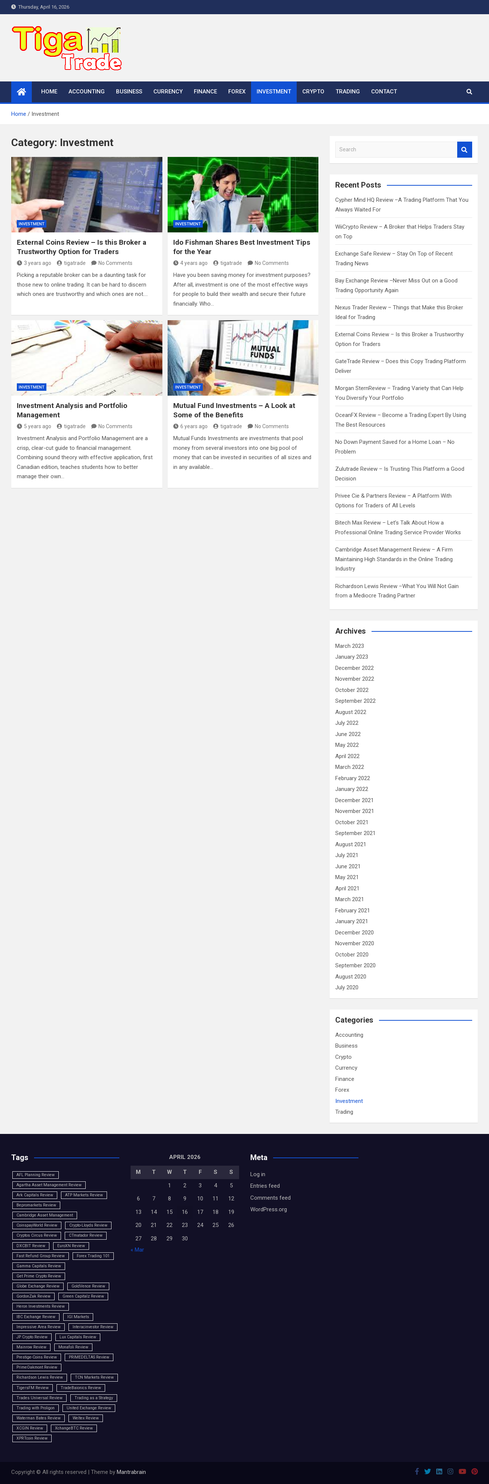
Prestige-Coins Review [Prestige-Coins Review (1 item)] (36, 1357)
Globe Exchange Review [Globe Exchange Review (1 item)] (37, 1286)
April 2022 (347, 756)
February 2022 (352, 778)
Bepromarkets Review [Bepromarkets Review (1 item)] (36, 1205)
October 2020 (352, 954)
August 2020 (350, 976)
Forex (236, 91)
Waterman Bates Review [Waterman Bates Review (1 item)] (38, 1418)
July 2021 (346, 855)
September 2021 (355, 833)
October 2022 (352, 690)
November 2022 (354, 678)
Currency (168, 91)
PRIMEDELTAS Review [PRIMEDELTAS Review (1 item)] (89, 1357)
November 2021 (354, 811)
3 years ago (34, 263)
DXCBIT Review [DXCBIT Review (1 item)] (30, 1245)
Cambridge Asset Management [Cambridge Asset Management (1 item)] (44, 1215)
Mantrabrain (131, 1472)
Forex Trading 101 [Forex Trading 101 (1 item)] (93, 1255)
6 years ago (190, 426)
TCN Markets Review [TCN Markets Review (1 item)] (94, 1377)
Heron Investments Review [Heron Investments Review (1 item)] (40, 1306)
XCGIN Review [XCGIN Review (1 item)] (29, 1428)
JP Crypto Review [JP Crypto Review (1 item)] (32, 1337)
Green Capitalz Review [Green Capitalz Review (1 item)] (83, 1296)
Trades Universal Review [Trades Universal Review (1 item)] (39, 1397)
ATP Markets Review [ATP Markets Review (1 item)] (84, 1195)
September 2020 (355, 965)
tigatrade (71, 263)
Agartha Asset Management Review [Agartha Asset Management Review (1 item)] (49, 1184)
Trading (348, 91)
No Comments (115, 263)
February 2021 (352, 910)
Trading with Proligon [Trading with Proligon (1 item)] (35, 1408)
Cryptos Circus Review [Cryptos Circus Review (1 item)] (36, 1235)
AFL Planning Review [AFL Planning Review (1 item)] (35, 1174)
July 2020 (346, 987)
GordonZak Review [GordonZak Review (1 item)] (33, 1296)
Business (129, 91)
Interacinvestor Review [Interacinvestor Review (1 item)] (93, 1326)
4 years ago (190, 263)
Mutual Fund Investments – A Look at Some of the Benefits (234, 410)
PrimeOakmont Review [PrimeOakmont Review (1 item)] (36, 1367)
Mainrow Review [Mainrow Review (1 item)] (31, 1347)
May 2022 (347, 745)
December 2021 (354, 800)
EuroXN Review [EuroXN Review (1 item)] (71, 1245)
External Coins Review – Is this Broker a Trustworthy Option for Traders (81, 247)
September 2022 (355, 701)
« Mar (137, 1249)
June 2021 (348, 866)
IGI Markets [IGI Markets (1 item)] (78, 1316)
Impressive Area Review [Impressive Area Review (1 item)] (38, 1326)
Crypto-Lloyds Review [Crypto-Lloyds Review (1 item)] (88, 1225)
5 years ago (34, 426)
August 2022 (350, 712)
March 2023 (349, 646)
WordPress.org (268, 1209)
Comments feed (270, 1197)
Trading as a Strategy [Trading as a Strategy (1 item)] (93, 1397)
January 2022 (351, 789)
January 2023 (351, 656)
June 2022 (348, 734)
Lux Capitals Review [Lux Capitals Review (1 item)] (77, 1337)
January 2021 (351, 921)
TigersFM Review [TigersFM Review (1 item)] (32, 1387)
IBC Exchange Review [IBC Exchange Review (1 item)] (35, 1316)
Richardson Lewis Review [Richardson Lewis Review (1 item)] (39, 1377)
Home (49, 91)
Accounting (86, 91)
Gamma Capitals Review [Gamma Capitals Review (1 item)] (38, 1266)
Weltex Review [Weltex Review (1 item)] (86, 1418)
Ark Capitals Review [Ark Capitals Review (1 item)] (34, 1195)
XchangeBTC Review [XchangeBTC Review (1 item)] (74, 1428)
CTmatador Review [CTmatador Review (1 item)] (86, 1235)
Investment (274, 91)
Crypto (313, 91)
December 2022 (354, 668)
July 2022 (346, 723)
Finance (205, 91)
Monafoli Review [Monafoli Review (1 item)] (73, 1347)
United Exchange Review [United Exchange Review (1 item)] (89, 1408)
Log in (257, 1174)
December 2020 (354, 932)
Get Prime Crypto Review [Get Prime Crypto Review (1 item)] (38, 1276)
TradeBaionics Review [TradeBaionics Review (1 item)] (81, 1387)
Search (464, 150)
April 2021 (347, 888)
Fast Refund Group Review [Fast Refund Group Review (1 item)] (40, 1255)
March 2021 (349, 899)
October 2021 (352, 822)
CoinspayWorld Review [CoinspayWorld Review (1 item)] (36, 1225)
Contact (384, 91)
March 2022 (349, 767)
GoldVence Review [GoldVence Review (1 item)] (88, 1286)
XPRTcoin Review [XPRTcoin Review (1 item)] (32, 1438)
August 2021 (350, 844)
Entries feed (265, 1185)
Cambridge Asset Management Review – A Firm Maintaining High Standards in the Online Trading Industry (394, 559)
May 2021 (347, 877)
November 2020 (354, 943)
